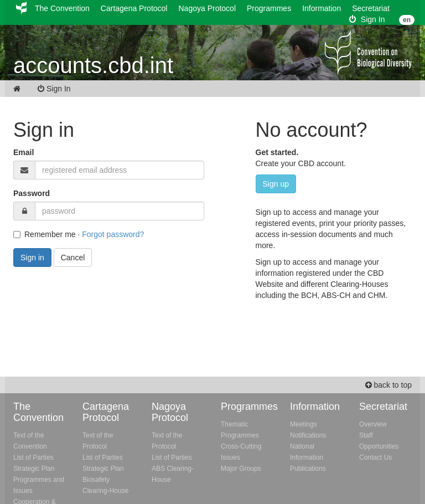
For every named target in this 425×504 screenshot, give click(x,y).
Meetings (303, 424)
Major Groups (241, 468)
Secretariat (371, 8)
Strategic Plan (34, 468)
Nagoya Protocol (207, 8)
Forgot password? (113, 234)
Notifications (308, 435)
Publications (308, 468)
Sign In (367, 19)
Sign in (32, 257)
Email (23, 152)
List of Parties (33, 457)
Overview (373, 424)
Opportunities (378, 446)
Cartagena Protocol (134, 8)
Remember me (44, 234)
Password (31, 193)
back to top (388, 384)
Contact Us (375, 457)
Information (321, 8)
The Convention (62, 8)
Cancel (73, 257)
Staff (365, 435)
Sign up (276, 183)
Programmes (269, 8)
